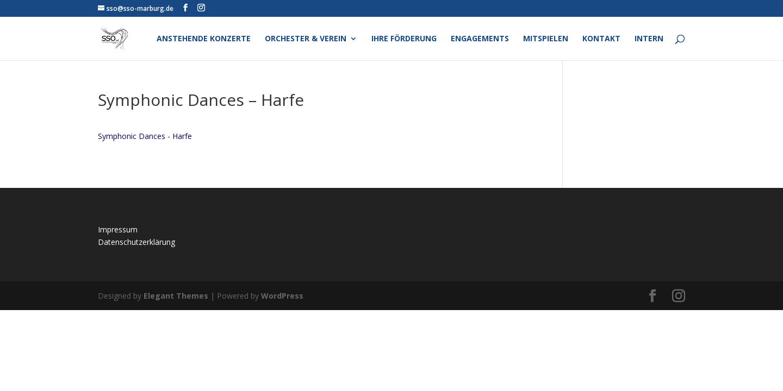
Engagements (480, 39)
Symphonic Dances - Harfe (145, 136)
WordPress (282, 296)
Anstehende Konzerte (204, 39)
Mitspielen (545, 39)
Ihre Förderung (404, 39)
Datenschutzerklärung (136, 242)
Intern (649, 39)
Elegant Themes (176, 296)
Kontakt (601, 39)
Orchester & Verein (305, 39)
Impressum (118, 229)
